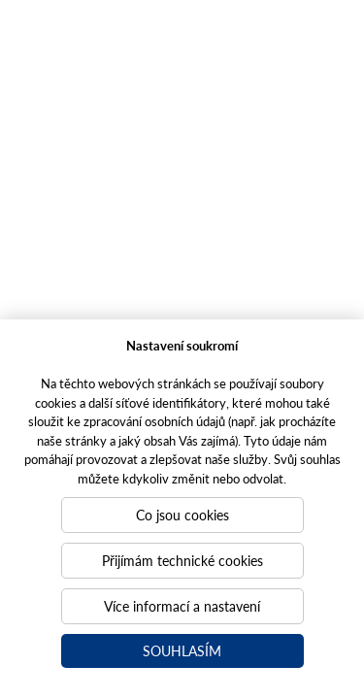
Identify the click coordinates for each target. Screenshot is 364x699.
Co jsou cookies (182, 514)
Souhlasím (182, 650)
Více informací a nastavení (182, 606)
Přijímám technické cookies (182, 560)
